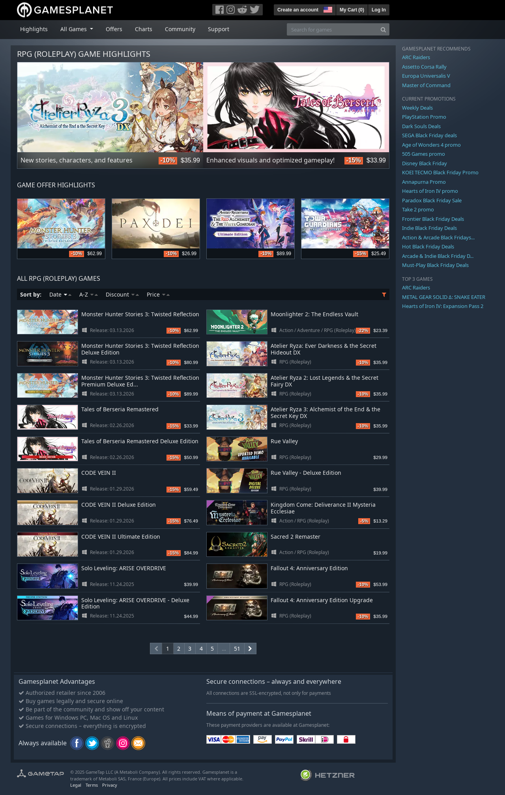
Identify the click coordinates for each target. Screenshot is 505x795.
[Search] (383, 29)
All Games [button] (74, 29)
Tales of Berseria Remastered (120, 409)
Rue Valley (284, 441)
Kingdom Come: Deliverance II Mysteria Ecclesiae (323, 508)
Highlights (34, 29)
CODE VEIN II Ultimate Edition (120, 536)
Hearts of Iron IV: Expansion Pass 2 (442, 306)
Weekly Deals (417, 107)
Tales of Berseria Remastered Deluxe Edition (139, 441)
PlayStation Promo (424, 116)
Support (218, 29)
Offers (114, 29)
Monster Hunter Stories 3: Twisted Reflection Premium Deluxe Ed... (140, 381)
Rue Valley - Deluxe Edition (306, 472)
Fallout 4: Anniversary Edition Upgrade (322, 600)
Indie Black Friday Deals (429, 227)
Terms (92, 785)
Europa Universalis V (426, 75)
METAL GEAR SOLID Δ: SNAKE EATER (443, 296)
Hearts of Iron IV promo (430, 190)
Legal (75, 785)
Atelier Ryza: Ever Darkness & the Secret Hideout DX (323, 349)
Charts (143, 29)
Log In (379, 10)
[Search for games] (332, 29)
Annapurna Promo (424, 181)
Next (379, 107)
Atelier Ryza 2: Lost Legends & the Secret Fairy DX (324, 381)
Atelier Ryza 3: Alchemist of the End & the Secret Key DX (325, 412)
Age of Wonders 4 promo (431, 144)
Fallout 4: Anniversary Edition (309, 568)
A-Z (88, 294)
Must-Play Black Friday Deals (435, 265)
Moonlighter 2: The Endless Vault (314, 314)
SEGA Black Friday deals (429, 135)
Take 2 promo (418, 209)
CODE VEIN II (98, 472)
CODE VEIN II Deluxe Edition (118, 504)
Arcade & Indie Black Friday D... (437, 255)
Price (158, 294)
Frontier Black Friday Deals (433, 218)
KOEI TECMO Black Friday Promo (440, 172)
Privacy (109, 785)
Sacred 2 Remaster (295, 536)
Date (60, 294)
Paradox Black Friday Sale (432, 200)
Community (180, 29)
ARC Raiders (416, 57)
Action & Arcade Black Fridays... (438, 237)
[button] (327, 9)
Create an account (297, 10)
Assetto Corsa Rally (424, 66)
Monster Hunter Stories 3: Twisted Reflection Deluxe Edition (140, 349)
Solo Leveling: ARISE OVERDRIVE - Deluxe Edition (135, 603)
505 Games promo (423, 153)
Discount (122, 294)
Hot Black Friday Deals (428, 246)
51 (237, 648)
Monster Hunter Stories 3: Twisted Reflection (140, 314)
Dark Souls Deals (421, 126)
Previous (27, 107)
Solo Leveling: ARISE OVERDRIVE (123, 568)
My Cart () (352, 10)
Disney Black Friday (424, 163)
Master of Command (426, 85)
